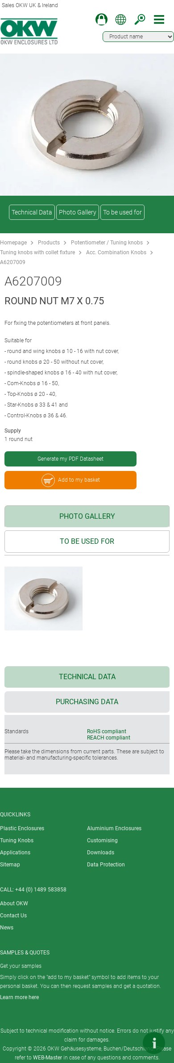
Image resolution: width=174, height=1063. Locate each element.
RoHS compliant (106, 731)
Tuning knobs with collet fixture (37, 252)
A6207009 (12, 262)
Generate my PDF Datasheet (70, 459)
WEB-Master (47, 1058)
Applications (15, 852)
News (6, 927)
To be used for (122, 212)
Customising (102, 840)
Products (49, 242)
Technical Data (32, 212)
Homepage (13, 242)
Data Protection (106, 864)
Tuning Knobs (16, 840)
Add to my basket (70, 480)
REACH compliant (108, 738)
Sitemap (10, 864)
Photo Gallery (77, 212)
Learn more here (19, 997)
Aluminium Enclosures (114, 828)
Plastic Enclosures (22, 828)
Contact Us (13, 915)
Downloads (100, 852)
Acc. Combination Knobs (116, 252)
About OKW (14, 903)
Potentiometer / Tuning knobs (107, 242)
